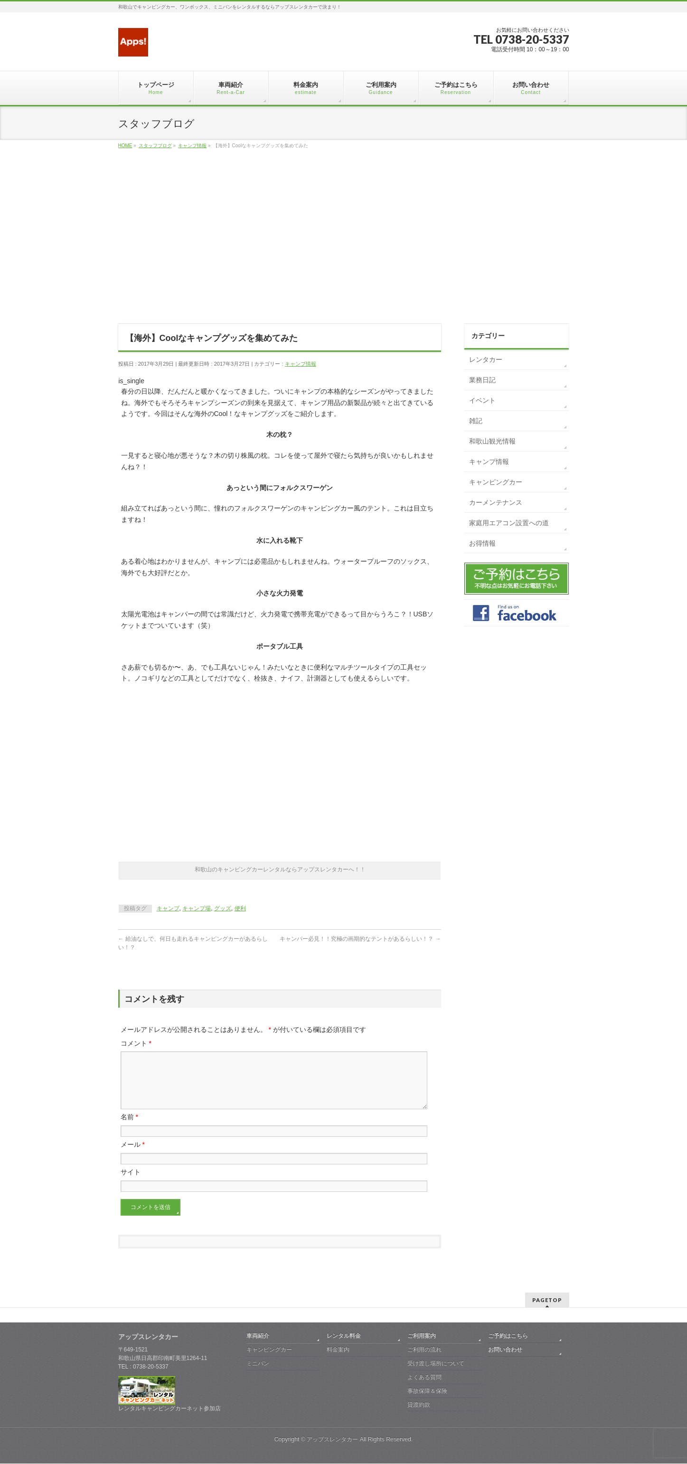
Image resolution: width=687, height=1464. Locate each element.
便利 (240, 908)
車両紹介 (257, 1336)
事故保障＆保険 (427, 1391)
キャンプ (168, 908)
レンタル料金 (344, 1336)
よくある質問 (424, 1377)
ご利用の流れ (424, 1350)
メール (133, 1156)
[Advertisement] (343, 246)
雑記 (475, 421)
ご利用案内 (421, 1336)
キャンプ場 (196, 908)
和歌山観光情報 (492, 441)
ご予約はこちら (508, 1336)
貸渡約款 (418, 1405)
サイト (131, 1183)
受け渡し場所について (435, 1363)
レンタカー (485, 359)
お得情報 (482, 543)
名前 (129, 1128)
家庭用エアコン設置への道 (509, 523)
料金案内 (338, 1350)
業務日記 (482, 380)
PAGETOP (547, 1300)
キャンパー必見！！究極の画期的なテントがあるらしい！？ (360, 938)
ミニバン (257, 1363)
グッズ (222, 908)
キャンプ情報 (300, 364)
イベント (482, 400)
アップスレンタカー (332, 1439)
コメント (136, 1043)
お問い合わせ (505, 1350)
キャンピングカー (495, 482)
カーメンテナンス (495, 502)
